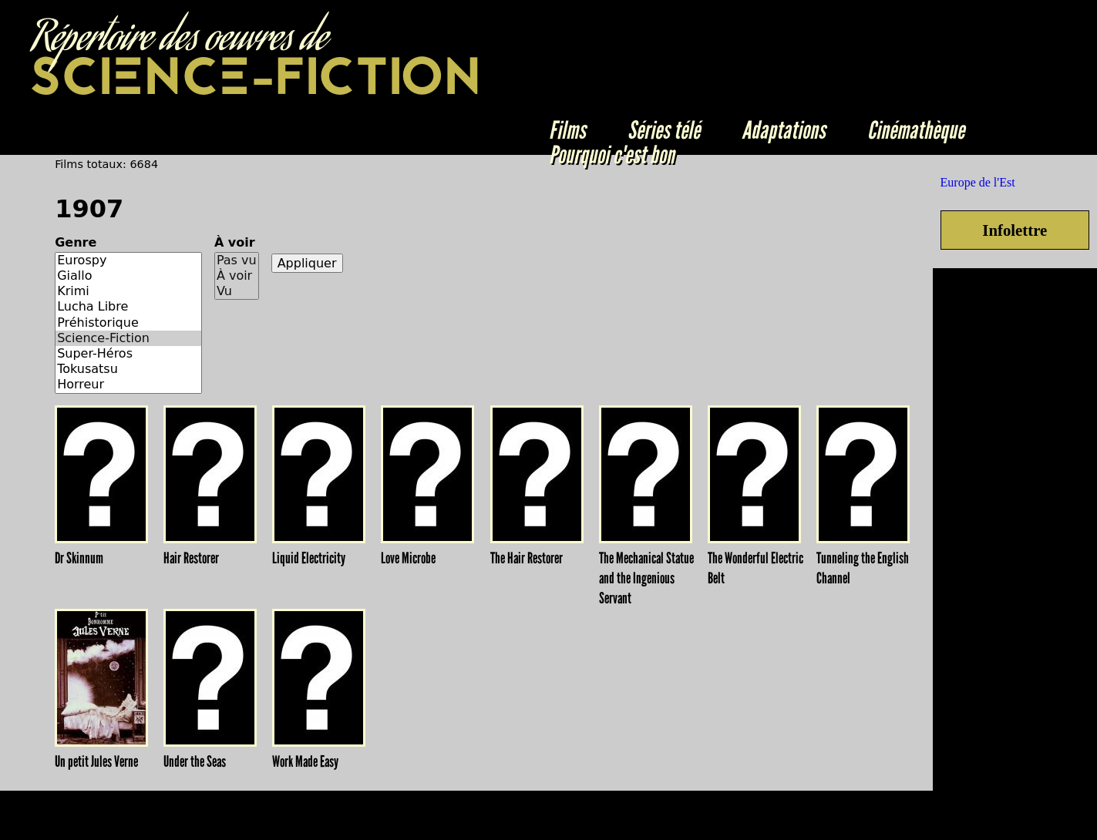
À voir (234, 242)
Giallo (128, 276)
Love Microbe (408, 558)
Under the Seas (194, 761)
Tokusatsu (128, 369)
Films (567, 130)
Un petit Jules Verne (96, 761)
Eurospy (128, 260)
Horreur (128, 384)
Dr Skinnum (79, 558)
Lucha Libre (128, 306)
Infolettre (1014, 230)
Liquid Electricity (308, 558)
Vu (236, 291)
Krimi (128, 291)
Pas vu (236, 260)
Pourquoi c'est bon (612, 155)
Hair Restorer (191, 558)
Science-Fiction (128, 338)
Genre (75, 242)
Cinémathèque (915, 130)
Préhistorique (128, 323)
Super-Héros (128, 353)
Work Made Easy (305, 761)
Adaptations (784, 130)
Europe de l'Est (978, 182)
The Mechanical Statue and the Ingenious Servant (646, 578)
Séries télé (664, 130)
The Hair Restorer (526, 558)
